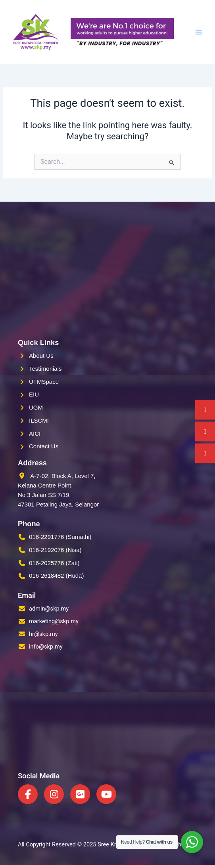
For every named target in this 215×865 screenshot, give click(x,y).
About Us (41, 355)
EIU (34, 394)
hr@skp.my (43, 633)
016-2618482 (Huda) (56, 575)
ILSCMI (39, 420)
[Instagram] (54, 794)
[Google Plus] (80, 794)
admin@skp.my (49, 608)
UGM (36, 407)
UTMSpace (44, 381)
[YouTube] (106, 794)
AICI (34, 433)
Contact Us (43, 446)
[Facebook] (28, 794)
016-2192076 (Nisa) (55, 549)
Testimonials (45, 368)
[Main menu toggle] (198, 32)
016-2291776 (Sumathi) (60, 536)
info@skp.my (46, 646)
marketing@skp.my (54, 621)
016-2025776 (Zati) (54, 563)
